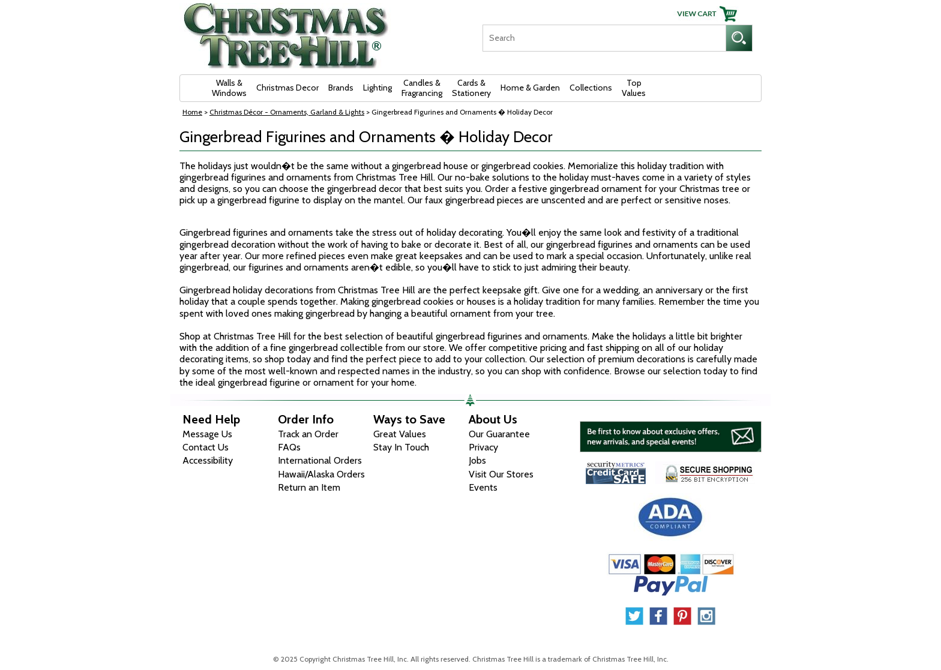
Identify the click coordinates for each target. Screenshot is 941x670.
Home (192, 111)
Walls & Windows (229, 87)
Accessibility (207, 460)
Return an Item (309, 487)
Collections (591, 87)
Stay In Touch (401, 447)
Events (483, 487)
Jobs (477, 460)
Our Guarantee (499, 434)
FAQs (289, 447)
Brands (340, 87)
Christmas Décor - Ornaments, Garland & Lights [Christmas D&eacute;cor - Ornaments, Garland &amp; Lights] (286, 111)
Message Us (207, 434)
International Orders (320, 460)
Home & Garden (530, 87)
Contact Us (205, 447)
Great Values (399, 434)
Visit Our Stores (501, 474)
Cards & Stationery (471, 87)
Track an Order (308, 434)
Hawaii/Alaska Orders (321, 474)
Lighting (377, 87)
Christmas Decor (287, 87)
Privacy (483, 447)
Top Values (634, 87)
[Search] (604, 38)
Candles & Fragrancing (421, 87)
